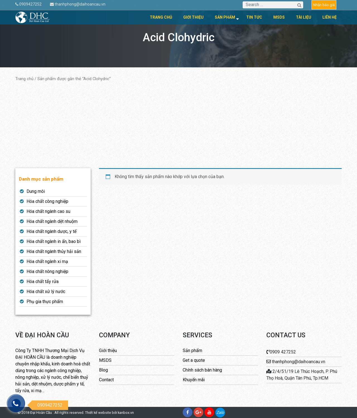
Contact (106, 379)
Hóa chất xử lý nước (45, 291)
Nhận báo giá (324, 5)
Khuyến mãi (194, 379)
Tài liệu (303, 17)
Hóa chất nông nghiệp (47, 271)
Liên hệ (329, 17)
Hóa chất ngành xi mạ (47, 261)
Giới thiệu (193, 17)
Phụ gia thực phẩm (44, 301)
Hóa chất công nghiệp (47, 201)
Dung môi (35, 191)
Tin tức (254, 17)
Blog (103, 370)
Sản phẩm (225, 17)
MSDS (279, 17)
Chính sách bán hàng (202, 370)
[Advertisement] (178, 125)
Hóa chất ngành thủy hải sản (53, 251)
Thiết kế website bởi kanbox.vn (109, 412)
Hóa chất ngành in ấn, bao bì (53, 241)
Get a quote (194, 360)
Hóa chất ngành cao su (48, 211)
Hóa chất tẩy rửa (42, 281)
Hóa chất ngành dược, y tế (51, 231)
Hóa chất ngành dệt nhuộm (52, 221)
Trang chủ (161, 17)
